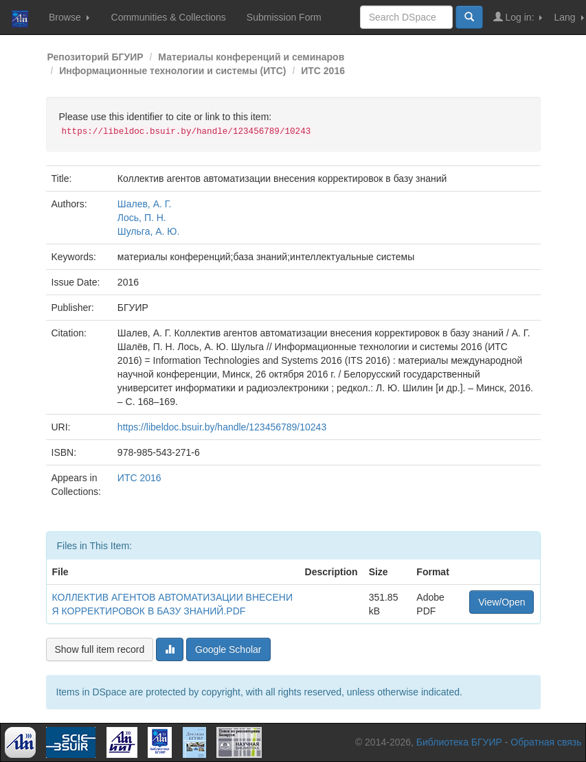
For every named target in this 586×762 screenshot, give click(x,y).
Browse (69, 17)
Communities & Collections (168, 17)
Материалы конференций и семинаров (251, 56)
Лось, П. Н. (141, 217)
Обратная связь (545, 742)
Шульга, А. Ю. (148, 231)
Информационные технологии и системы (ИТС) (172, 70)
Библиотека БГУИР (459, 742)
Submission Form (284, 17)
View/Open (501, 602)
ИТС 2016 (323, 70)
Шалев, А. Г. (144, 203)
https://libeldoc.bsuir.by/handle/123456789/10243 (221, 427)
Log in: (518, 17)
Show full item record (100, 649)
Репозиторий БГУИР (95, 56)
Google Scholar (228, 649)
